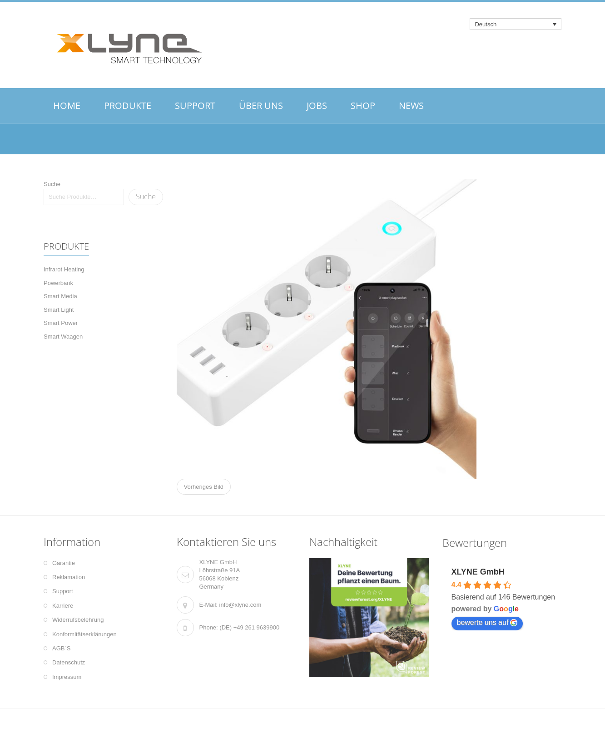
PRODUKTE (127, 105)
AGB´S (61, 648)
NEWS (411, 105)
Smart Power (61, 322)
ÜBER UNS (261, 105)
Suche (52, 184)
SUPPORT (195, 105)
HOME (66, 105)
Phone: (208, 627)
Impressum (66, 676)
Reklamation (68, 577)
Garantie (63, 563)
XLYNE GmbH (478, 571)
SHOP (363, 105)
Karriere (62, 605)
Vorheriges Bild (203, 486)
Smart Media (60, 296)
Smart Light (59, 309)
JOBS (317, 105)
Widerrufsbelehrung (78, 619)
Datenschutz (68, 662)
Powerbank (58, 283)
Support (62, 591)
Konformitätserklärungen (84, 634)
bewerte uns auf (487, 623)
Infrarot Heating (64, 269)
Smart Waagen (63, 336)
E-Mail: (208, 604)
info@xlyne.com (240, 604)
